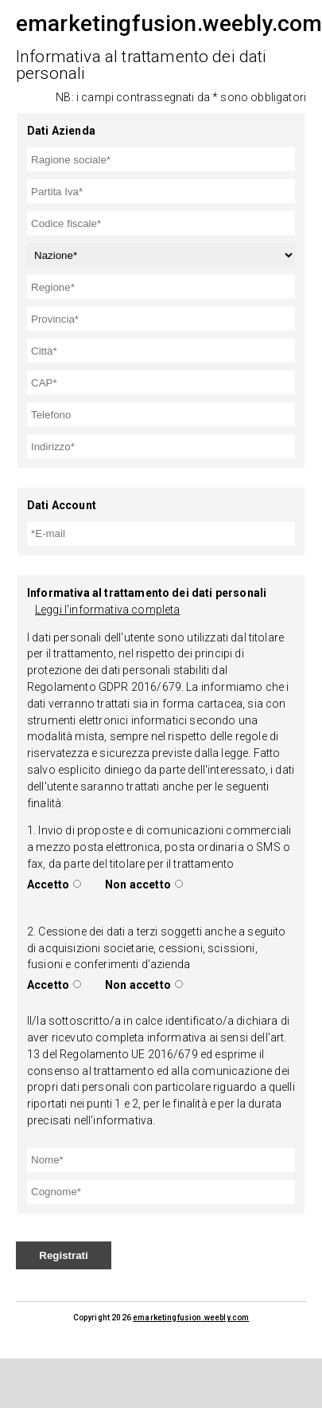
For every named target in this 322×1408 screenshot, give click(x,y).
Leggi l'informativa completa (107, 609)
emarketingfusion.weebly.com (191, 1317)
